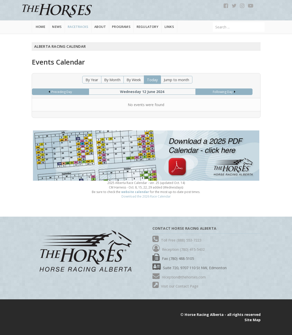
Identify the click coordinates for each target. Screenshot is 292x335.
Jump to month (176, 79)
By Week (134, 79)
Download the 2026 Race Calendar (146, 196)
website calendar (135, 192)
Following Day (223, 92)
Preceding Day (61, 92)
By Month (112, 79)
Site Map (252, 319)
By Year (92, 79)
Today (152, 79)
